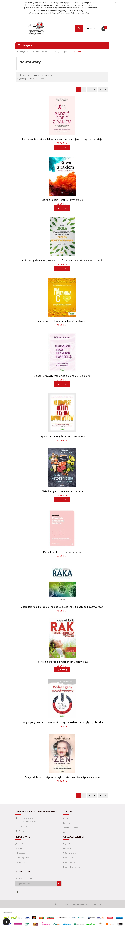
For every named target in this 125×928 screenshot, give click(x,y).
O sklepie (19, 848)
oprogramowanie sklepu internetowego (87, 903)
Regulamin (67, 818)
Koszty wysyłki (68, 823)
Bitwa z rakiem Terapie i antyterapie (62, 199)
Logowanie (67, 848)
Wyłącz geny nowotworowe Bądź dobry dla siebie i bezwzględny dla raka (62, 722)
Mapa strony (20, 862)
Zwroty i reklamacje (70, 828)
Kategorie (25, 45)
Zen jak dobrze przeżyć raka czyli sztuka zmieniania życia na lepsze (62, 777)
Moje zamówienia (70, 857)
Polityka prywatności (79, 13)
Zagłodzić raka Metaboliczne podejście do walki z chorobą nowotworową (62, 606)
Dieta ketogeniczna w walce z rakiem (62, 491)
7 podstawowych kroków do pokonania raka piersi (62, 375)
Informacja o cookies (62, 903)
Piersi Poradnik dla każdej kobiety (62, 551)
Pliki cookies (20, 853)
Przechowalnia (69, 862)
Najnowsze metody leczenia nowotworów (62, 436)
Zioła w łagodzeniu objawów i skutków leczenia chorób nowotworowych (62, 260)
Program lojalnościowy (72, 867)
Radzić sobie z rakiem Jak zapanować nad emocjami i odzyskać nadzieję (62, 139)
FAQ (65, 832)
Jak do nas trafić (21, 843)
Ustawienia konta (69, 853)
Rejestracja (67, 843)
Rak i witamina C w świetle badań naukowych (62, 320)
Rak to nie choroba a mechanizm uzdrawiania (62, 661)
